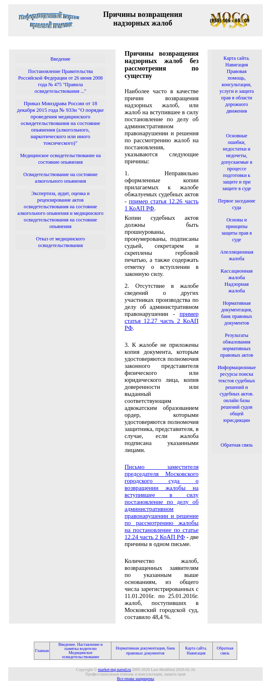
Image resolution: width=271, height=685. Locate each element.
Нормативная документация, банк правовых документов (145, 650)
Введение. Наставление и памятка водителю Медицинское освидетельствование (81, 650)
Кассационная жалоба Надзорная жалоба (237, 281)
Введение (60, 59)
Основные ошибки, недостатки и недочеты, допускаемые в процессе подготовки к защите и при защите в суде (236, 162)
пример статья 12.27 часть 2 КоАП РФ (161, 321)
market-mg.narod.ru (114, 669)
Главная (42, 650)
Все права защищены (135, 678)
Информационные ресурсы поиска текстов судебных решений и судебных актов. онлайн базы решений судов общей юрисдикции (236, 394)
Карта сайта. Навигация (196, 650)
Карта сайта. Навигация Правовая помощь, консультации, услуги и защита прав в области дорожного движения (236, 84)
